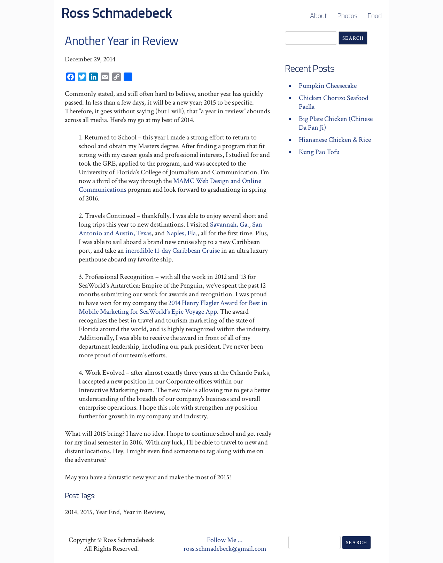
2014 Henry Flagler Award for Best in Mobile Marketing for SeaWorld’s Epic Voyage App (173, 307)
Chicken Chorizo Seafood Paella (333, 102)
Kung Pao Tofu (319, 152)
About (318, 15)
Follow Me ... (225, 540)
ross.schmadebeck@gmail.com (225, 548)
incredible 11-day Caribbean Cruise (172, 250)
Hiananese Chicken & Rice (335, 139)
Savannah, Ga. (229, 224)
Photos (347, 15)
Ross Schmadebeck (116, 12)
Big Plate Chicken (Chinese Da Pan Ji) (336, 123)
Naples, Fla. (181, 233)
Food (374, 15)
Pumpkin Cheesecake (328, 85)
